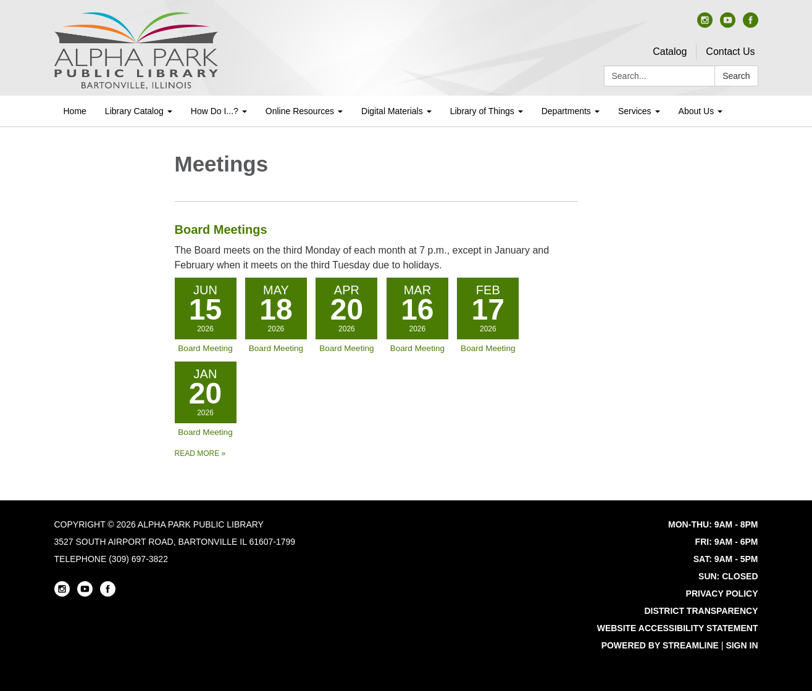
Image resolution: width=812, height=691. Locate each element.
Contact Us (730, 51)
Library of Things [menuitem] (482, 111)
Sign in (742, 645)
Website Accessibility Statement (677, 628)
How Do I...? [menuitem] (214, 111)
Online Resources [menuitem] (300, 111)
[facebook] (750, 24)
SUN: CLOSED (728, 576)
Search (736, 76)
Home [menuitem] (75, 111)
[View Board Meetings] (376, 246)
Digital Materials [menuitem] (392, 111)
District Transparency (701, 611)
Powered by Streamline (660, 645)
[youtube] (727, 24)
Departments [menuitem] (566, 111)
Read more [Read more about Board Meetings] (200, 453)
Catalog (670, 51)
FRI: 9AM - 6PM (726, 542)
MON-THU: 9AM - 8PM (713, 524)
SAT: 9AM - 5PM (725, 559)
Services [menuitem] (634, 111)
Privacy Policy (722, 593)
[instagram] (705, 24)
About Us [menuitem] (696, 111)
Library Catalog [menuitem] (134, 111)
